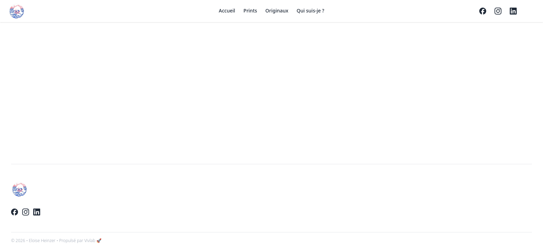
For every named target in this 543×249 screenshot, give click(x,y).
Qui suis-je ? (310, 10)
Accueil (227, 10)
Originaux (276, 10)
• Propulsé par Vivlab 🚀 (78, 240)
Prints (250, 10)
